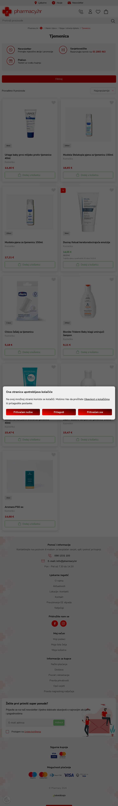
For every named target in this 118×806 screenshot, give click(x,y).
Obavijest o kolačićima (97, 399)
